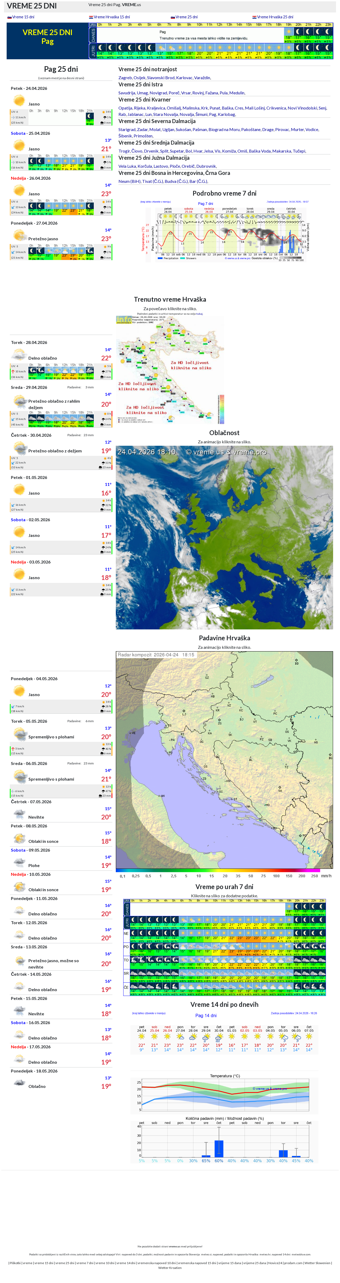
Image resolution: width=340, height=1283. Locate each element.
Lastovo (161, 166)
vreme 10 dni (105, 1263)
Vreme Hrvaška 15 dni (112, 17)
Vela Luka (127, 166)
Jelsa (208, 150)
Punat (215, 107)
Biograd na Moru (224, 129)
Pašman (200, 129)
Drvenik (151, 150)
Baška (227, 107)
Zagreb (125, 77)
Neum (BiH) (129, 181)
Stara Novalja (165, 114)
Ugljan (168, 129)
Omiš (242, 150)
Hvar (197, 150)
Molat (155, 129)
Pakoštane (251, 129)
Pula (224, 92)
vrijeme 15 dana (229, 1263)
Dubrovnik (206, 166)
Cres (239, 107)
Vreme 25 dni (187, 17)
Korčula (145, 166)
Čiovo (137, 150)
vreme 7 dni (85, 1263)
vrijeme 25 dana (254, 1263)
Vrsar (186, 92)
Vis (217, 150)
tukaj (199, 313)
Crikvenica (276, 107)
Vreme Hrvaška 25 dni (275, 17)
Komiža (229, 150)
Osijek (140, 77)
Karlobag (226, 114)
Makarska (281, 150)
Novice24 (275, 1263)
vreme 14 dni (126, 1263)
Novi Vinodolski (302, 107)
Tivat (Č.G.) (152, 181)
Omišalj (174, 107)
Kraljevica (156, 107)
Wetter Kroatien (170, 1268)
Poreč (174, 92)
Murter (297, 129)
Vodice (311, 129)
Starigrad (126, 129)
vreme (27, 1263)
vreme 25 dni (65, 1263)
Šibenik (125, 135)
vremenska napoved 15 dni (197, 1263)
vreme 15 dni (44, 1263)
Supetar (177, 150)
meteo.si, (206, 1254)
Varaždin (202, 77)
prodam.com (293, 1263)
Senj (322, 107)
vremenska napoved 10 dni (157, 1263)
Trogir (124, 150)
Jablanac (136, 114)
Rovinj (198, 92)
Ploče (175, 166)
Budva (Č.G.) (176, 181)
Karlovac (184, 77)
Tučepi (299, 150)
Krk (204, 107)
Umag (142, 92)
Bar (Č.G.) (198, 181)
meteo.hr (265, 1254)
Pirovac (282, 129)
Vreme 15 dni (23, 17)
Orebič (188, 166)
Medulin (236, 92)
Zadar (142, 129)
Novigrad (158, 92)
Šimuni (201, 114)
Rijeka (139, 107)
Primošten (143, 135)
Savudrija (126, 92)
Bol (188, 150)
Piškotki (15, 1263)
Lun (148, 114)
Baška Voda (260, 150)
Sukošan (183, 129)
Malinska (190, 107)
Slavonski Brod (161, 77)
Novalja (187, 114)
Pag (212, 114)
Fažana (211, 92)
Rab (122, 114)
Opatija (125, 107)
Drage (268, 129)
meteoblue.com (301, 1254)
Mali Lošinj (255, 107)
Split (164, 150)
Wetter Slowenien (317, 1263)
